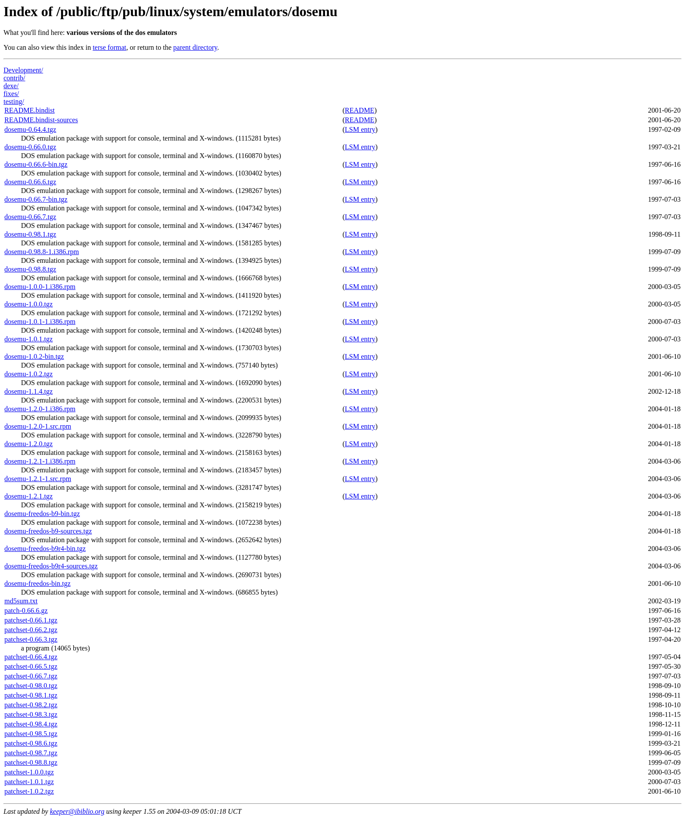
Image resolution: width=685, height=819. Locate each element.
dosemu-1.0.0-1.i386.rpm (40, 286)
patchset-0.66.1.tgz (30, 620)
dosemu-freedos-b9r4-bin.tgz (45, 548)
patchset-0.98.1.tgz (30, 695)
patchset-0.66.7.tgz (30, 676)
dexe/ (11, 85)
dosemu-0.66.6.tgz (30, 182)
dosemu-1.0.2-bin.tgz (34, 356)
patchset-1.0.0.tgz (29, 772)
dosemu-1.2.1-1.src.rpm (37, 478)
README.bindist (29, 110)
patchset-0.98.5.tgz (30, 733)
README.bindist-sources (41, 120)
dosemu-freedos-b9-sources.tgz (48, 531)
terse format (109, 47)
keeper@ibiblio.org (77, 811)
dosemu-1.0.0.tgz (28, 304)
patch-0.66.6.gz (26, 610)
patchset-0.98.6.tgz (30, 743)
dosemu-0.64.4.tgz (30, 129)
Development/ (23, 70)
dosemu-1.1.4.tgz (28, 391)
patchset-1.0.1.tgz (29, 781)
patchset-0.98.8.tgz (30, 762)
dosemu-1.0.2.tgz (28, 374)
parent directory (195, 47)
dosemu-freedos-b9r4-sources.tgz (51, 566)
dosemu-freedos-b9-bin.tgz (42, 513)
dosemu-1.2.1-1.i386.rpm (40, 461)
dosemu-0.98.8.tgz (30, 269)
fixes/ (11, 93)
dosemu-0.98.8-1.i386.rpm (41, 251)
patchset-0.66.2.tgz (30, 629)
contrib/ (14, 78)
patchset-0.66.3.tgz (30, 639)
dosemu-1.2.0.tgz (28, 443)
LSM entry (360, 129)
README (359, 110)
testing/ (13, 101)
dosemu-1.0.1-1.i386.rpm (40, 321)
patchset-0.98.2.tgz (30, 705)
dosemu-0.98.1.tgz (30, 234)
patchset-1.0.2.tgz (29, 791)
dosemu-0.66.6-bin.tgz (35, 164)
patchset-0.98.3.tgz (30, 714)
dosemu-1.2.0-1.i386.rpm (40, 409)
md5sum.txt (21, 601)
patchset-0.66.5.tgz (30, 666)
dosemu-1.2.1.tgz (28, 496)
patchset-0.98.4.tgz (30, 724)
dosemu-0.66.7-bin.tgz (35, 199)
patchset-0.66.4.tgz (30, 657)
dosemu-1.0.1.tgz (28, 339)
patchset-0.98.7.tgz (30, 753)
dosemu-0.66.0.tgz (30, 147)
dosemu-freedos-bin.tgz (37, 583)
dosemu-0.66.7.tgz (30, 216)
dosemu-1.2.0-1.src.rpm (37, 426)
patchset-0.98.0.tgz (30, 685)
